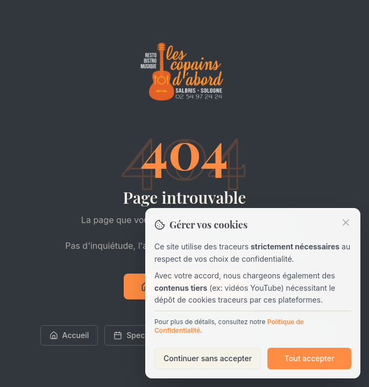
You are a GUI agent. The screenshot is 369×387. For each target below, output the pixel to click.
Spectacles (139, 335)
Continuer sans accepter (208, 358)
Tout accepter (310, 358)
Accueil (69, 335)
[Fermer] (345, 222)
